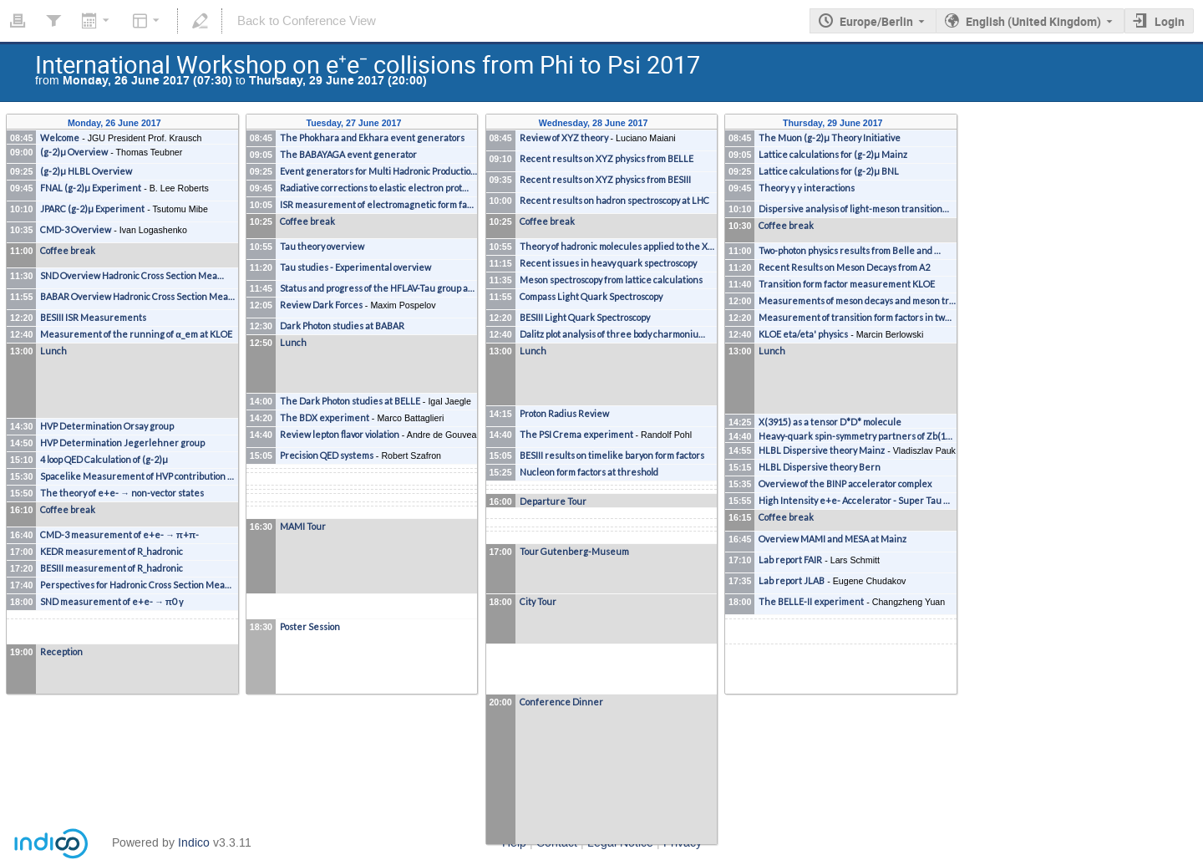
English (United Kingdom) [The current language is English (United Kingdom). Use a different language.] (1033, 21)
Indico (194, 843)
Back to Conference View (306, 21)
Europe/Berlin (876, 21)
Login (1170, 21)
